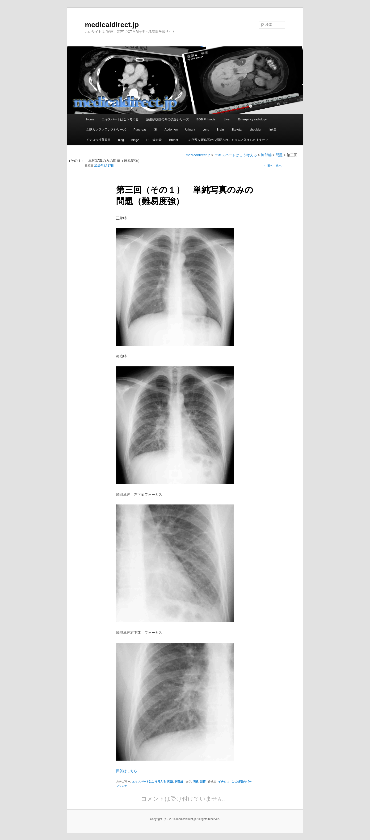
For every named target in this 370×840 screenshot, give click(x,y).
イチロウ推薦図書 (98, 140)
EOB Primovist (206, 119)
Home (90, 119)
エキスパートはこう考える (120, 119)
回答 (203, 781)
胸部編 (179, 781)
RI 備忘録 (154, 140)
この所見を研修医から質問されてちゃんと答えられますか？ (226, 140)
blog (121, 140)
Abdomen (171, 129)
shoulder (255, 129)
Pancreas (140, 129)
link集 (273, 129)
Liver (227, 119)
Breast (173, 140)
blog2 (135, 140)
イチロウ (223, 781)
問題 (170, 781)
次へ (280, 165)
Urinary (190, 129)
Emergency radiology (252, 119)
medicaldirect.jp (112, 25)
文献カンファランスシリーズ (106, 129)
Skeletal (236, 129)
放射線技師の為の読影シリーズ (167, 119)
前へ (268, 165)
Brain (220, 129)
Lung (205, 129)
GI (155, 129)
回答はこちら (126, 771)
